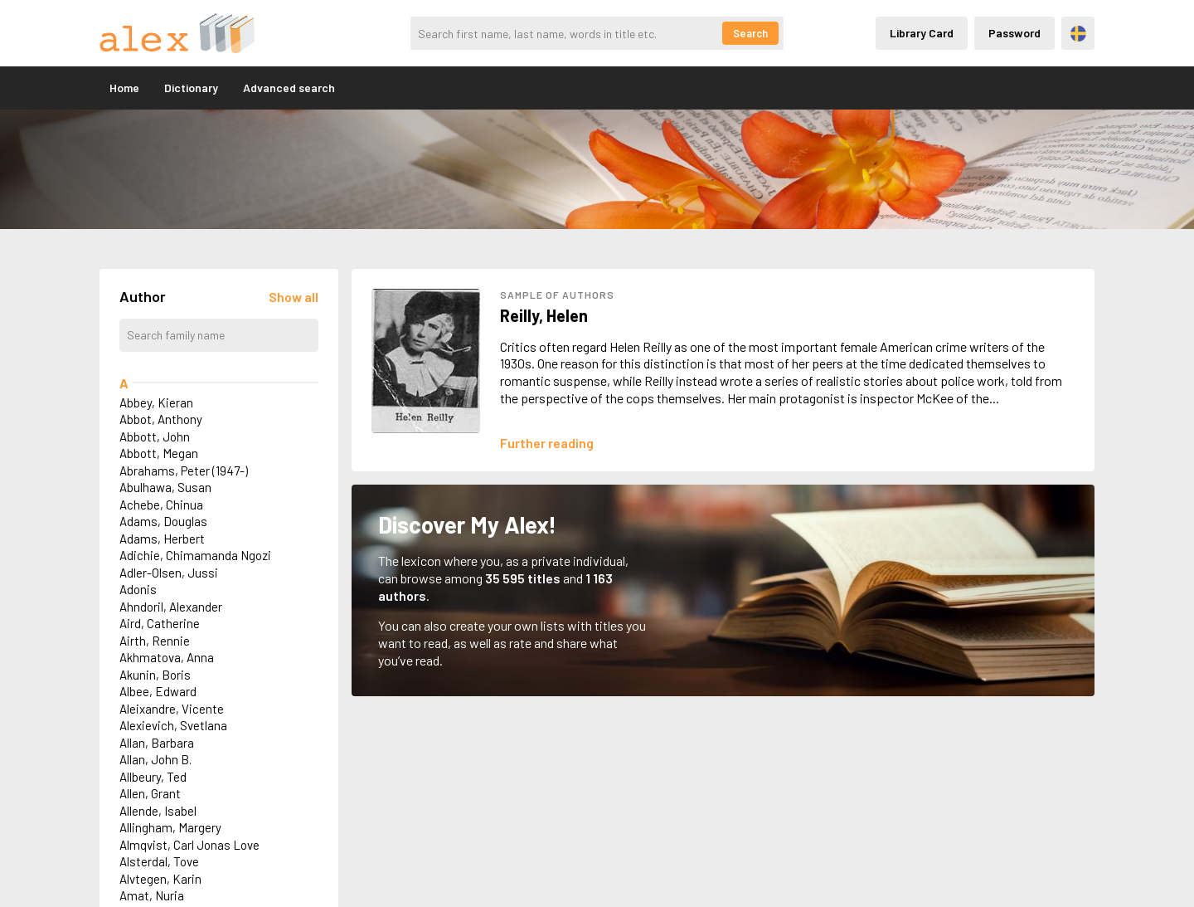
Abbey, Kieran (156, 402)
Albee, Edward (158, 691)
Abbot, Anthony (160, 419)
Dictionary (191, 87)
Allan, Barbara (156, 742)
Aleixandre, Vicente (171, 708)
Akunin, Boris (155, 674)
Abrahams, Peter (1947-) (183, 470)
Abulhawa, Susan (165, 487)
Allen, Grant (150, 793)
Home (124, 87)
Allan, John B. (155, 759)
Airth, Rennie (154, 640)
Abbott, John (154, 436)
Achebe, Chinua (161, 504)
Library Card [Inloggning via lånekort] (922, 33)
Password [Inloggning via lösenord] (1014, 33)
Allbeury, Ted (153, 776)
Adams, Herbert (162, 538)
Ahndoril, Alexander (170, 606)
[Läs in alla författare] (293, 297)
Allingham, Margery (170, 827)
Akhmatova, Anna (166, 657)
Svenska (1078, 33)
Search (750, 33)
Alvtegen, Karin (160, 878)
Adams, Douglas (163, 521)
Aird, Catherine (159, 623)
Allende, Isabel (158, 810)
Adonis (138, 589)
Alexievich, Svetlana (173, 725)
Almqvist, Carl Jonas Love (189, 844)
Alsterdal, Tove (159, 861)
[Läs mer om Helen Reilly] (547, 443)
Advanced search (289, 87)
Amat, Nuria (151, 895)
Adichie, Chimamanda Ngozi (195, 555)
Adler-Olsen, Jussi (168, 572)
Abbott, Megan (158, 453)
